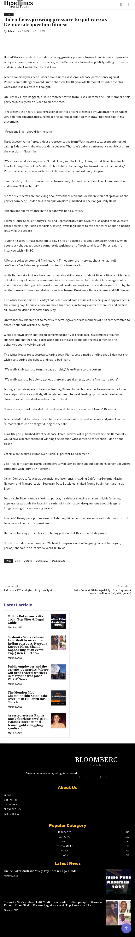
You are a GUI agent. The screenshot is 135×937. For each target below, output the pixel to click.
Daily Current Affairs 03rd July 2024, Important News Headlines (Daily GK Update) (102, 592)
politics (28, 560)
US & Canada (58, 560)
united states (41, 560)
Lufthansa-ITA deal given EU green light (28, 590)
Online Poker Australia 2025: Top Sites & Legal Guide (26, 620)
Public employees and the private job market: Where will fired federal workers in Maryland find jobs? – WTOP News (28, 673)
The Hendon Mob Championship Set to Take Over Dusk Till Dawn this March (28, 697)
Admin (11, 31)
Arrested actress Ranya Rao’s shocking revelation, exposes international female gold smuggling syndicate (28, 722)
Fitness (9, 14)
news (17, 560)
